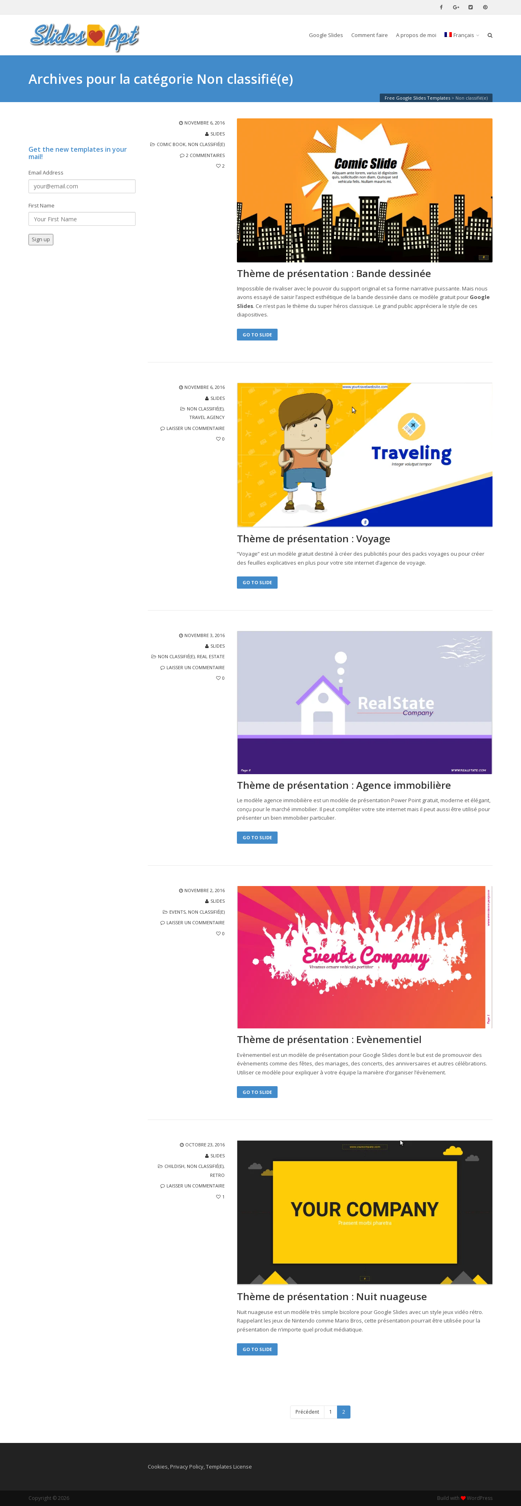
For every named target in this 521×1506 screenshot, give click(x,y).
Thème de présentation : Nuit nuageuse (332, 1296)
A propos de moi (416, 35)
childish (174, 1166)
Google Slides (326, 35)
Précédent (307, 1411)
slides (217, 134)
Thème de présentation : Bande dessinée (334, 273)
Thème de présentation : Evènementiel (329, 1039)
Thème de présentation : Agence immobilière (344, 785)
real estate (211, 656)
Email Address (45, 172)
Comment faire (369, 35)
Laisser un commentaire (195, 428)
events (177, 912)
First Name (41, 205)
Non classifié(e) (206, 144)
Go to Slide (257, 335)
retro (217, 1175)
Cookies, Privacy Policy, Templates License (200, 1466)
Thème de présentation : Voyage (313, 538)
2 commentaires (205, 155)
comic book (171, 144)
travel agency (207, 417)
